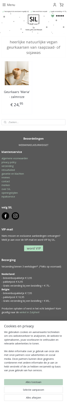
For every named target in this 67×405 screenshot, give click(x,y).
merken (6, 185)
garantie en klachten (13, 173)
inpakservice (8, 196)
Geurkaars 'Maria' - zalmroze (17, 94)
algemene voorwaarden (15, 158)
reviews (6, 177)
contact (6, 181)
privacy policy (9, 162)
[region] (33, 352)
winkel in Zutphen (29, 312)
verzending (8, 166)
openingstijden (10, 192)
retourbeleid (8, 170)
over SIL (6, 189)
